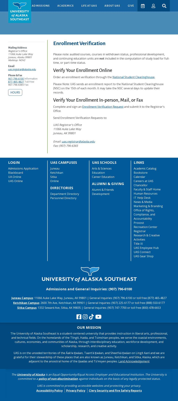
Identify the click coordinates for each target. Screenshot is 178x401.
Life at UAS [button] (89, 5)
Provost (139, 223)
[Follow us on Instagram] (85, 317)
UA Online (14, 177)
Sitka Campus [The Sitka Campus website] (27, 308)
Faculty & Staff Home (147, 189)
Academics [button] (65, 5)
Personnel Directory (63, 198)
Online (54, 181)
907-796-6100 (16, 78)
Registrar (140, 231)
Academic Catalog (145, 168)
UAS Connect (142, 252)
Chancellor (141, 185)
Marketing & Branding (148, 206)
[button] (153, 5)
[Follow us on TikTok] (91, 317)
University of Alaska (31, 374)
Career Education (103, 177)
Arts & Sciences (102, 168)
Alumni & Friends (103, 190)
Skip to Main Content (16, 3)
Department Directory (64, 194)
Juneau (54, 168)
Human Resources (145, 193)
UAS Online (15, 181)
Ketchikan (56, 173)
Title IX (138, 244)
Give (131, 5)
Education (98, 173)
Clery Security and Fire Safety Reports (115, 390)
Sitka (53, 177)
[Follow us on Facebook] (78, 317)
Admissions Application (23, 168)
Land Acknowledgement (133, 361)
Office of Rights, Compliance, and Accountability (144, 214)
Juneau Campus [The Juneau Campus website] (22, 298)
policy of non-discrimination (58, 379)
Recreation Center (145, 227)
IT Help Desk (142, 198)
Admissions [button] (41, 5)
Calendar (139, 177)
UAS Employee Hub (146, 248)
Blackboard (15, 173)
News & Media (143, 202)
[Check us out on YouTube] (98, 317)
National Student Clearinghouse (133, 77)
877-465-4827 (16, 81)
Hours (15, 92)
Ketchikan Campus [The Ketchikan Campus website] (26, 303)
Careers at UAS (143, 181)
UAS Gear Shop (143, 256)
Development (101, 194)
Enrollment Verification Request (102, 107)
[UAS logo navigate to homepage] (19, 11)
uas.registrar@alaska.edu (22, 69)
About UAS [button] (112, 5)
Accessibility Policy (49, 390)
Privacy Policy (75, 390)
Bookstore (141, 173)
